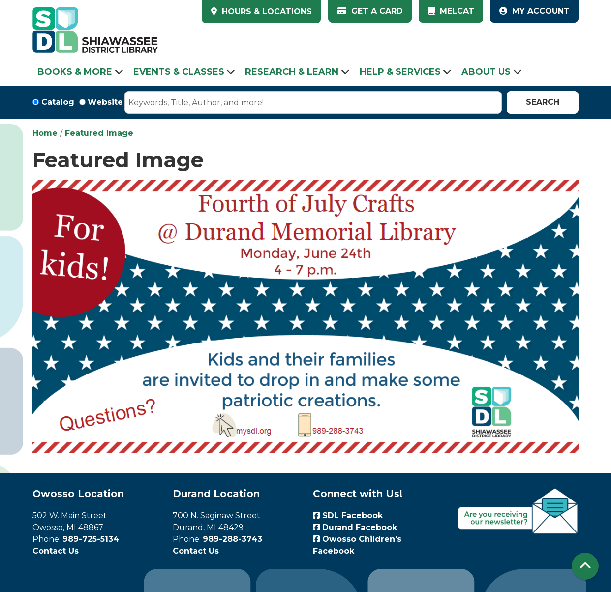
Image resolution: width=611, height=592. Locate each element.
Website (105, 102)
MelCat (451, 11)
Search (542, 102)
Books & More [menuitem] (74, 71)
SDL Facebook (348, 515)
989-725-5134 (90, 539)
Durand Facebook (355, 527)
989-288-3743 (232, 539)
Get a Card (370, 11)
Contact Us (55, 551)
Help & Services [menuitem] (400, 71)
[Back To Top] (585, 566)
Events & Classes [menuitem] (178, 71)
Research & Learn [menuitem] (291, 71)
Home (45, 133)
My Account (534, 11)
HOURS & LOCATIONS (265, 11)
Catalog (57, 102)
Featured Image (99, 133)
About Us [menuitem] (486, 71)
